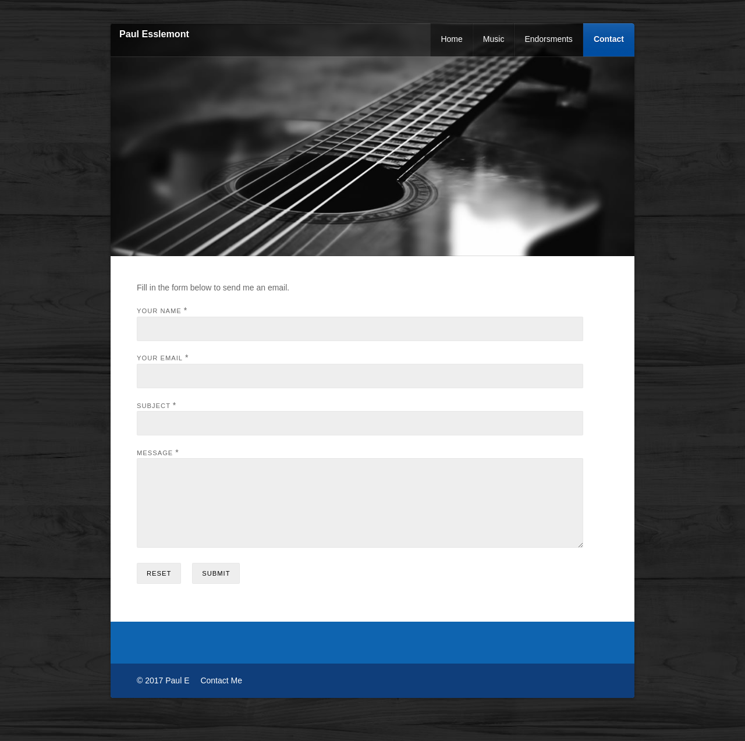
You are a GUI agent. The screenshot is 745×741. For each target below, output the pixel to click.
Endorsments (548, 39)
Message (155, 452)
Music (494, 39)
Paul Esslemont (154, 34)
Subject (154, 405)
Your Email (160, 357)
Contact (609, 39)
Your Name (159, 310)
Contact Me (221, 694)
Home (451, 39)
